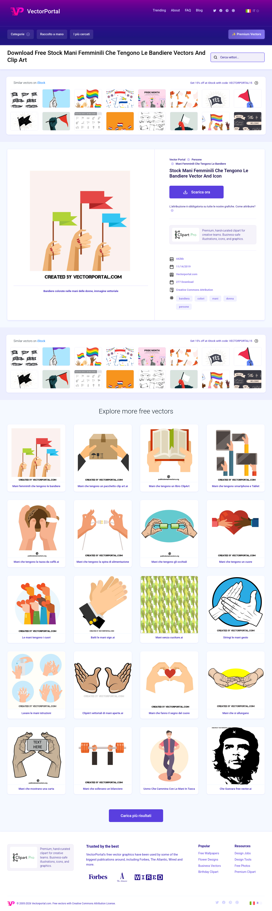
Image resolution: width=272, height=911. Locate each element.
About (175, 10)
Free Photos (242, 865)
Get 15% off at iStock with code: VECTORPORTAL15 (221, 82)
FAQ (188, 10)
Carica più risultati (136, 815)
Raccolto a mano (52, 34)
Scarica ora (196, 192)
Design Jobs (243, 853)
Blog (199, 10)
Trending (159, 10)
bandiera (184, 298)
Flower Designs (208, 859)
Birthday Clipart (208, 871)
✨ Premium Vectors (246, 34)
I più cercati (81, 34)
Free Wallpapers (208, 853)
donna (230, 298)
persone (184, 306)
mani (215, 298)
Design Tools (243, 859)
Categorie (20, 34)
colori (201, 298)
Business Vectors (209, 865)
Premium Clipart (245, 871)
